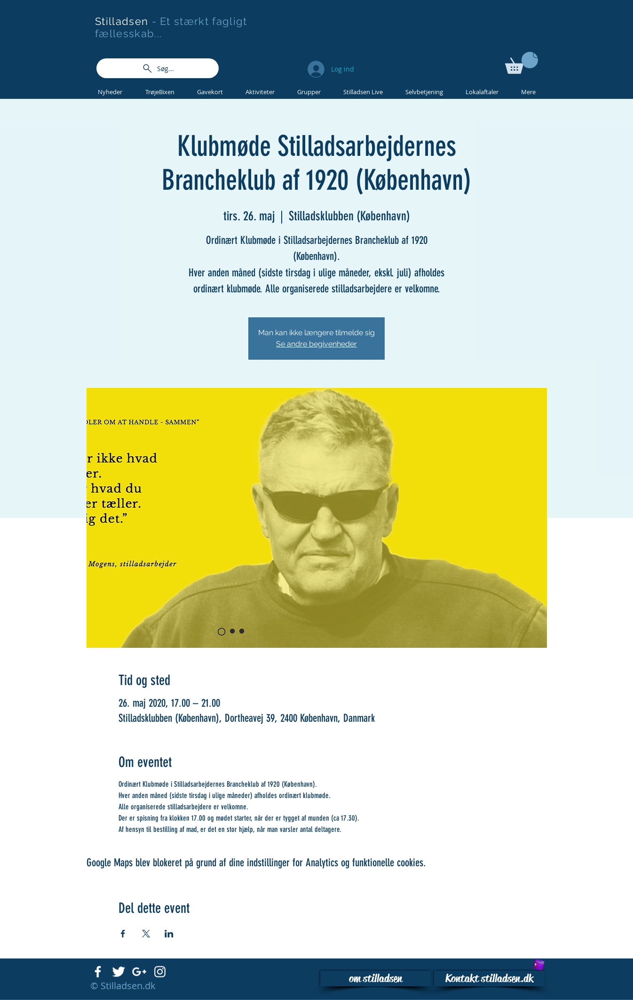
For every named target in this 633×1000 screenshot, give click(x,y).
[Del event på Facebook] (123, 933)
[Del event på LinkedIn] (169, 933)
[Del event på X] (146, 933)
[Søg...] (157, 68)
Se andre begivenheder (316, 343)
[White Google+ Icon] (139, 971)
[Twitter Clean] (118, 971)
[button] (521, 63)
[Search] (537, 55)
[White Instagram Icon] (159, 971)
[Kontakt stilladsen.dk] (489, 978)
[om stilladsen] (375, 978)
